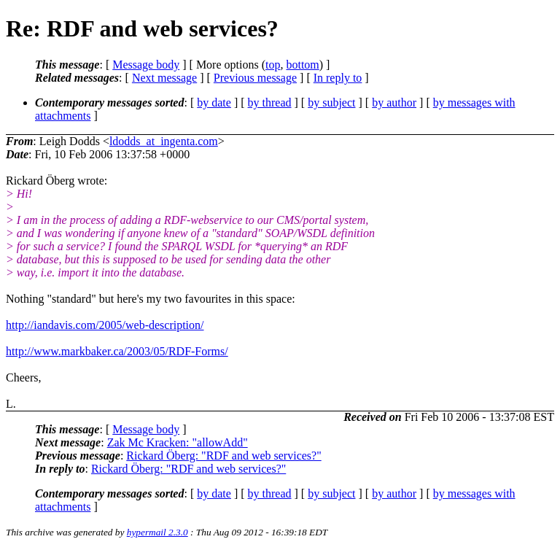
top (272, 64)
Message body (145, 64)
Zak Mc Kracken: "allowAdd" (177, 442)
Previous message (255, 77)
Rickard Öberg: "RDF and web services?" (223, 455)
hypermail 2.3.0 (157, 532)
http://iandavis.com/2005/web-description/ (105, 325)
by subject (331, 102)
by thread (270, 102)
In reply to (338, 77)
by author (394, 102)
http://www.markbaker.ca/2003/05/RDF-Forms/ (117, 351)
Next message (164, 77)
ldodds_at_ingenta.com (163, 141)
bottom (302, 64)
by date (214, 102)
